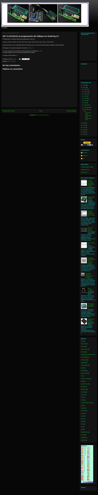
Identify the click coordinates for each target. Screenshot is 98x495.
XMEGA (83, 440)
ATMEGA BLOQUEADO (87, 354)
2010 (84, 85)
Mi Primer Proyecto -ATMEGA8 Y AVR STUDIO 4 (91, 213)
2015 (84, 129)
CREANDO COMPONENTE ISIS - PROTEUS (91, 260)
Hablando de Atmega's (91, 319)
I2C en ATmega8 (90, 289)
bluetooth (83, 370)
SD (82, 426)
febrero (86, 91)
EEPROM (83, 389)
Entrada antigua (71, 111)
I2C (82, 405)
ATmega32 (83, 360)
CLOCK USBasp (11, 61)
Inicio (40, 111)
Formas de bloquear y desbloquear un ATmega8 (90, 275)
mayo (85, 98)
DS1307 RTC (84, 384)
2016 (84, 132)
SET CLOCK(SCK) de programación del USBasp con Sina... (87, 115)
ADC (82, 341)
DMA (82, 381)
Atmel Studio (84, 365)
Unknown (85, 152)
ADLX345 (83, 343)
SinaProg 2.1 (84, 172)
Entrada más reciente (9, 111)
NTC (82, 416)
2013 (84, 125)
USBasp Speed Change (87, 167)
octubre (86, 105)
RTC (82, 424)
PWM (82, 421)
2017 (84, 134)
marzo (86, 93)
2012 (84, 123)
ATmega (83, 352)
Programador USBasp (91, 197)
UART (82, 435)
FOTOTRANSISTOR (86, 402)
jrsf (83, 158)
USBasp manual (85, 169)
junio (85, 100)
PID (82, 418)
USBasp (83, 437)
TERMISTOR (84, 432)
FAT (82, 397)
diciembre (86, 109)
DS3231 (83, 386)
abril (85, 96)
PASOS (40, 51)
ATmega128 (84, 357)
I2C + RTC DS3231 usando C (90, 229)
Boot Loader (84, 373)
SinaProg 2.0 (30, 48)
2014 (84, 127)
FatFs (82, 400)
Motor (82, 413)
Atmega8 (83, 362)
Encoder (83, 392)
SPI (82, 429)
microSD (83, 410)
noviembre (87, 107)
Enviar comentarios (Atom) (42, 115)
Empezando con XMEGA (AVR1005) (91, 305)
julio (85, 102)
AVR (82, 368)
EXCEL (83, 394)
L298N (82, 408)
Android (83, 346)
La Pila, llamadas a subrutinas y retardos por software (91, 183)
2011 (84, 87)
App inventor (84, 349)
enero (85, 89)
